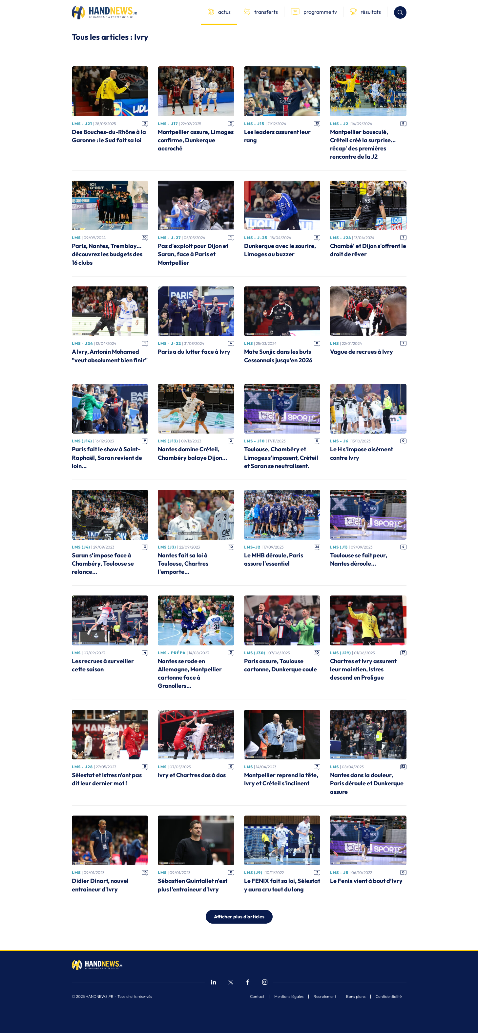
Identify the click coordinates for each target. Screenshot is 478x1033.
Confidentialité (389, 997)
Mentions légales (288, 997)
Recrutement (325, 997)
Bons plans (355, 997)
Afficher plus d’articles (239, 916)
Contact (257, 997)
